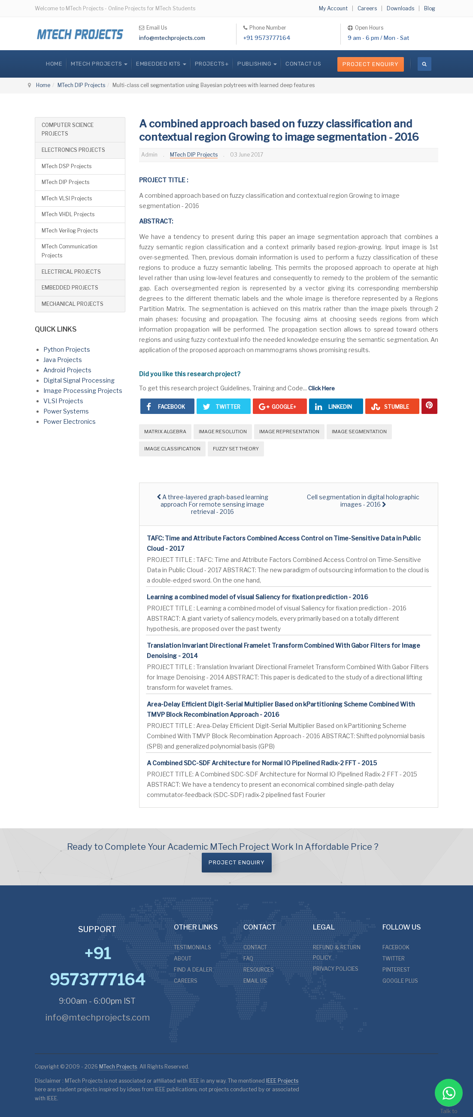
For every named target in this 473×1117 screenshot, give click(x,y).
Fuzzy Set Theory (236, 449)
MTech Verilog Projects (70, 230)
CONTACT (255, 947)
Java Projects (62, 359)
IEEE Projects (282, 1081)
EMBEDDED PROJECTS (70, 287)
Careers (367, 8)
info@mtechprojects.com (172, 37)
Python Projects (66, 349)
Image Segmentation (359, 432)
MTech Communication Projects (69, 251)
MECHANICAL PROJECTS (72, 304)
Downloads (400, 8)
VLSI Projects (63, 401)
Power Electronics (69, 421)
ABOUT (182, 958)
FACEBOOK (395, 947)
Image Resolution (223, 432)
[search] (424, 64)
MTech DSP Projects (66, 166)
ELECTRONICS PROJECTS (73, 150)
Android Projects (67, 370)
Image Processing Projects (82, 390)
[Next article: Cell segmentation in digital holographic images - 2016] (363, 500)
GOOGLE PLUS (400, 981)
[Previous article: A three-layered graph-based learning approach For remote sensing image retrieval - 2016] (212, 504)
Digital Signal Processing (79, 380)
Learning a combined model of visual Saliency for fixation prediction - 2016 (257, 597)
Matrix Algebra (165, 432)
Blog (429, 8)
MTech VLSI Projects (67, 198)
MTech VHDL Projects (68, 214)
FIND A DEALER (193, 969)
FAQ (248, 958)
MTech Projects (118, 1066)
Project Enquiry (371, 64)
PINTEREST (396, 969)
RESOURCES (258, 969)
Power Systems (66, 411)
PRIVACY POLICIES (335, 969)
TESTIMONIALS (192, 947)
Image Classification (172, 449)
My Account (333, 8)
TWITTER (393, 958)
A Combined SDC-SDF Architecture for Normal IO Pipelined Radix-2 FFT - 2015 (262, 763)
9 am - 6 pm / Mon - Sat (378, 37)
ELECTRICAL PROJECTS (71, 272)
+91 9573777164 (267, 37)
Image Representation (289, 432)
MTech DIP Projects (81, 85)
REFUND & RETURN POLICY (337, 952)
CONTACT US (303, 63)
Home (54, 63)
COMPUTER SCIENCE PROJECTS (68, 129)
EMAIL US (255, 981)
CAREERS (185, 981)
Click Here (321, 388)
